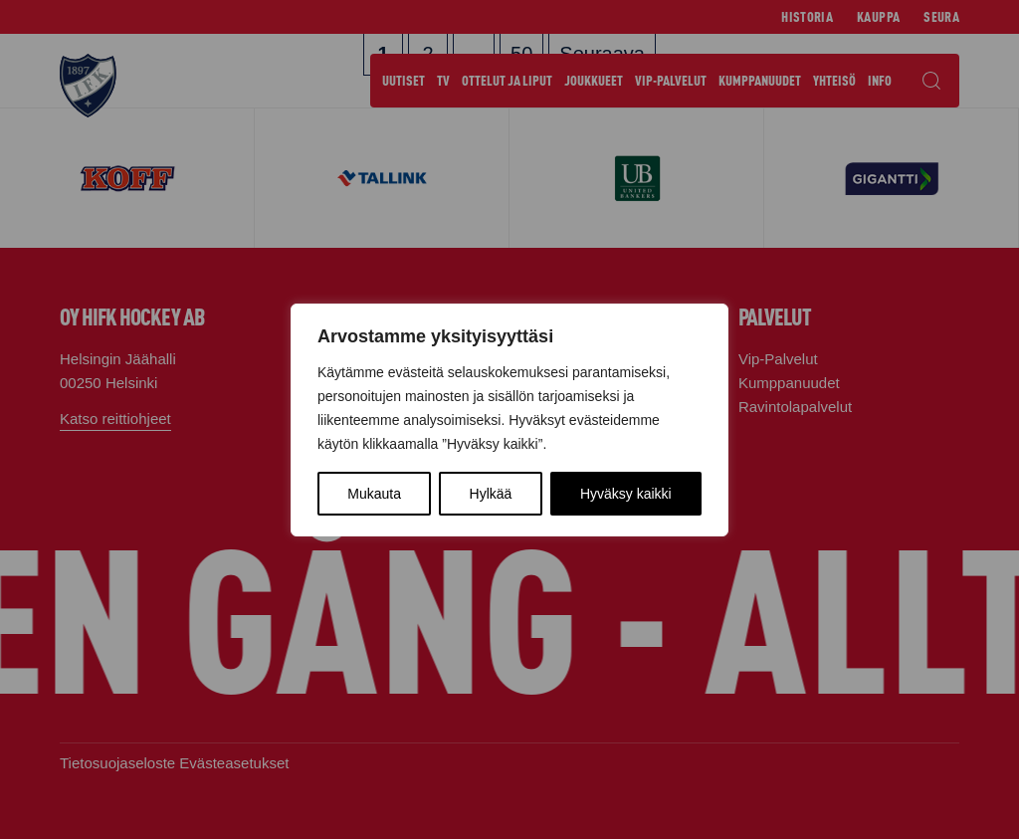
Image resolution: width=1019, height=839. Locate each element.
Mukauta (374, 494)
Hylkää (491, 494)
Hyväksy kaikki (626, 494)
